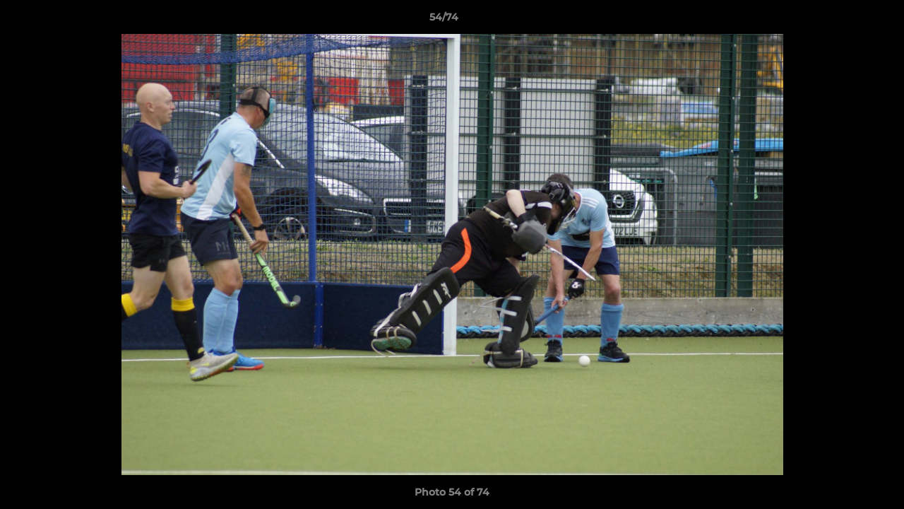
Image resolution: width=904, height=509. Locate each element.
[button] (844, 20)
